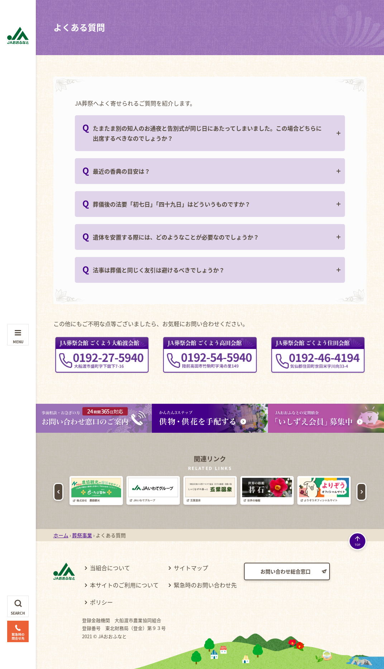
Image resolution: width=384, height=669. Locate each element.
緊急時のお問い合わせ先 (205, 585)
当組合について (110, 567)
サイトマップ (191, 567)
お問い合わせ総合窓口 (285, 571)
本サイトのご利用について (124, 585)
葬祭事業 (82, 535)
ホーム (60, 535)
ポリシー (101, 602)
